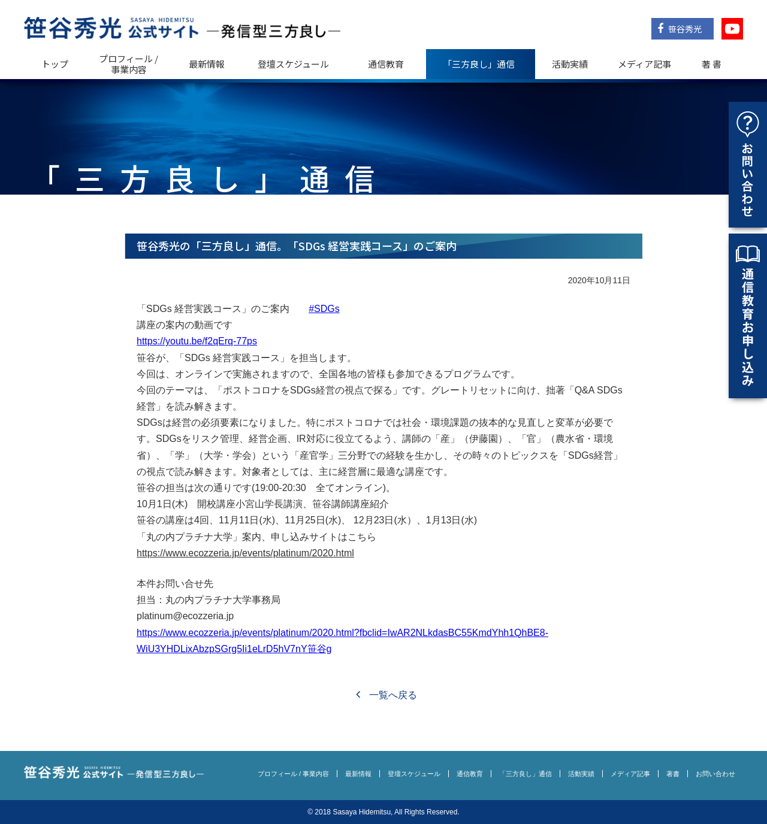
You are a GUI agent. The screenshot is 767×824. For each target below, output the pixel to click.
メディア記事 (644, 63)
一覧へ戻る (386, 695)
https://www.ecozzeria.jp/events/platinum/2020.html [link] (245, 553)
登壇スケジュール (293, 63)
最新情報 (207, 63)
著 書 (711, 63)
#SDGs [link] (324, 309)
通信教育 (386, 63)
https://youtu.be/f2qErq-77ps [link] (197, 341)
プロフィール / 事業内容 (128, 63)
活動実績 (570, 63)
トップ (54, 63)
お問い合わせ (715, 773)
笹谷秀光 (679, 29)
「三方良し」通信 (525, 773)
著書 (673, 773)
